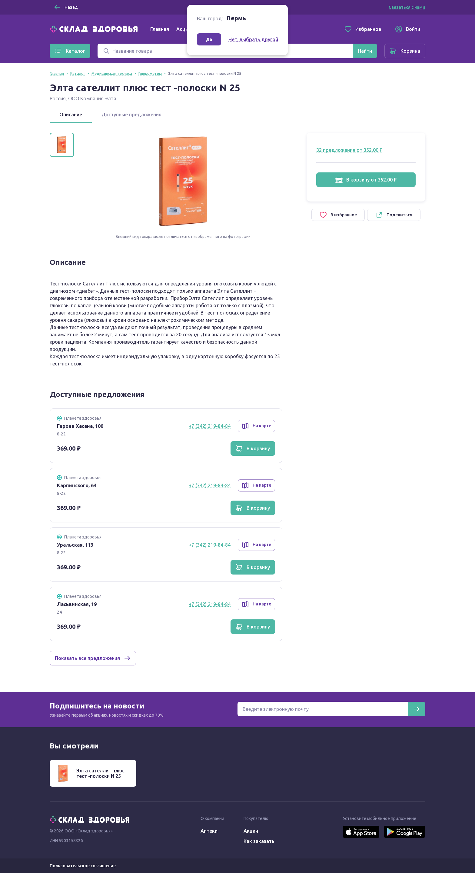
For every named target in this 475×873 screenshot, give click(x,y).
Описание (70, 114)
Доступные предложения (131, 114)
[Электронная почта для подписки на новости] (323, 709)
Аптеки (209, 831)
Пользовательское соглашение (83, 865)
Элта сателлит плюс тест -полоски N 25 (100, 773)
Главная (159, 29)
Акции (183, 29)
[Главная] (95, 28)
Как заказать (259, 841)
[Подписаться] (416, 709)
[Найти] (365, 51)
